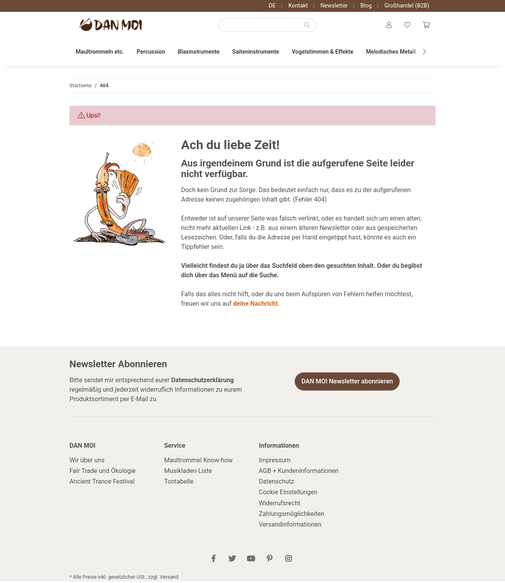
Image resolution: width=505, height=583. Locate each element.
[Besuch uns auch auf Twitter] (232, 560)
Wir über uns (87, 461)
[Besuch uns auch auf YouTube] (250, 560)
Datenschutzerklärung (202, 381)
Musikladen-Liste (188, 472)
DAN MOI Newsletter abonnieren (347, 383)
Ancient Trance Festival (102, 483)
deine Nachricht (255, 305)
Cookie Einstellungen (288, 494)
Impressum (275, 461)
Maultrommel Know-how (198, 461)
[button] (388, 26)
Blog (366, 5)
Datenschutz (276, 483)
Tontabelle (178, 483)
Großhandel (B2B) (406, 5)
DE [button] (272, 5)
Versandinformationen (290, 526)
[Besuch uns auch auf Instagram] (288, 560)
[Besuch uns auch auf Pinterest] (269, 560)
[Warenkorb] (426, 26)
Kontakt (298, 5)
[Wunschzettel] (406, 26)
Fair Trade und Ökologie (102, 472)
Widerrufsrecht (279, 504)
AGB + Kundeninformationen (299, 472)
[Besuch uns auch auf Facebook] (213, 560)
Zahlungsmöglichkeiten (291, 515)
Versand (169, 578)
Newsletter (334, 5)
